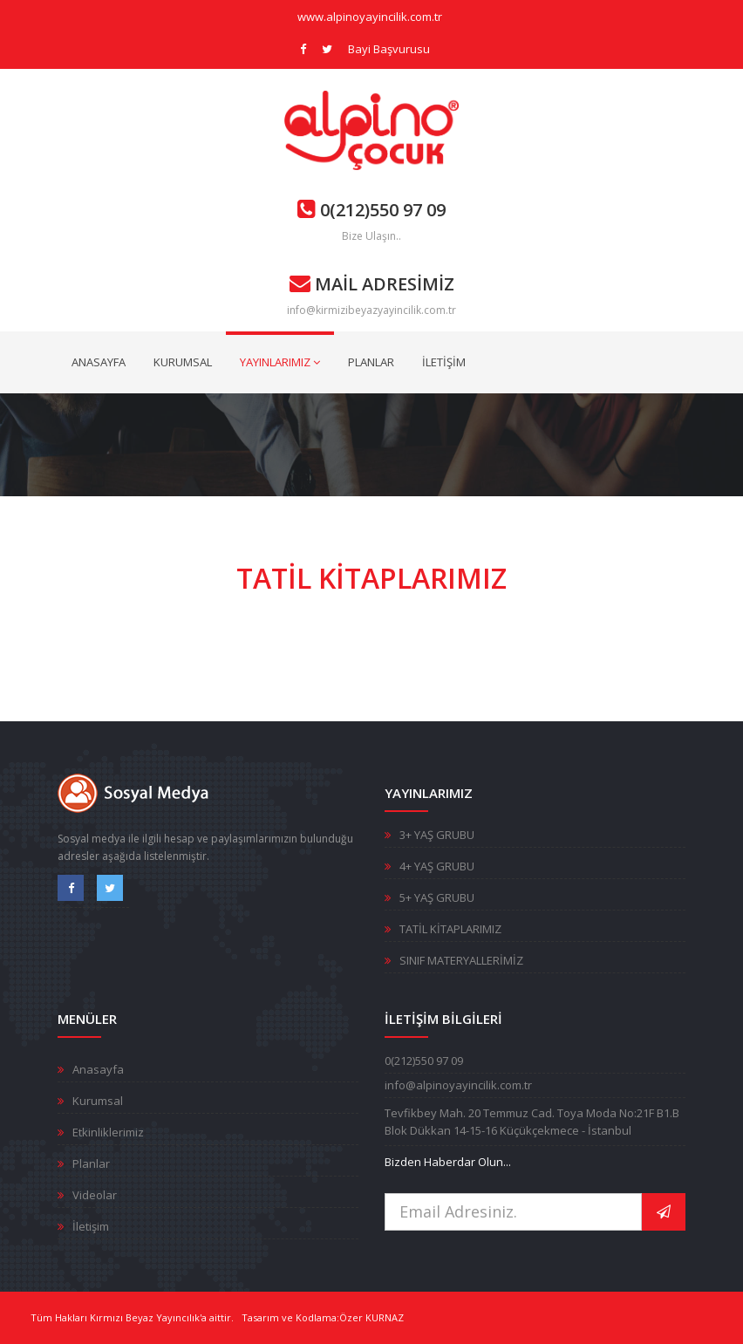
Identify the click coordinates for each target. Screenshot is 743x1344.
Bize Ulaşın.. (371, 236)
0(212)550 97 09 (371, 210)
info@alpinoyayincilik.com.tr (458, 1085)
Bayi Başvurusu (389, 49)
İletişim (90, 1226)
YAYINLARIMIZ (280, 362)
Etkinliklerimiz (108, 1132)
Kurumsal (97, 1101)
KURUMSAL (182, 362)
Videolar (94, 1195)
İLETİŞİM (444, 362)
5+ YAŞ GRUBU (436, 897)
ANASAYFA (99, 362)
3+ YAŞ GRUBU (436, 835)
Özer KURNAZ (371, 1317)
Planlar (91, 1163)
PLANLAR (371, 362)
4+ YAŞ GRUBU (436, 866)
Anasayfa (98, 1069)
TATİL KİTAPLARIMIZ (450, 929)
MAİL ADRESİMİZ (372, 284)
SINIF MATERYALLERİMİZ (461, 960)
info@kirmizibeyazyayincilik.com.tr (371, 310)
